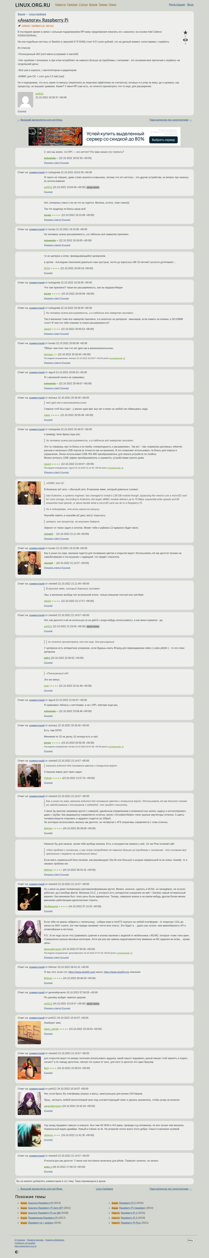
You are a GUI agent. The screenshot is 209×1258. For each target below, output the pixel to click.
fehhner (48, 828)
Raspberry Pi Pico (131, 1222)
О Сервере (20, 1240)
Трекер (103, 4)
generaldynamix (53, 949)
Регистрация (177, 4)
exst (46, 685)
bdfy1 (47, 658)
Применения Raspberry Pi (43, 1218)
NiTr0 (47, 268)
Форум (93, 4)
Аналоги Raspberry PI (40, 1203)
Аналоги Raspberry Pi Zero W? (45, 1208)
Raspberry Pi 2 (129, 1213)
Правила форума (35, 1240)
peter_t (48, 1167)
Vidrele (48, 778)
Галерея (72, 4)
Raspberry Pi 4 (129, 1218)
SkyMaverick (51, 906)
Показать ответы (53, 220)
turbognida (50, 158)
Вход (190, 4)
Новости (60, 4)
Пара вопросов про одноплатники (169, 120)
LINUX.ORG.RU (32, 5)
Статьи (83, 4)
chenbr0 (48, 534)
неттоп (49, 25)
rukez (47, 415)
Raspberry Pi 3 (127, 1203)
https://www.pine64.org (116, 972)
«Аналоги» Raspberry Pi (43, 20)
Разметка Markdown (54, 1240)
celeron (26, 25)
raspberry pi (37, 25)
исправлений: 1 (117, 358)
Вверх (190, 1240)
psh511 (40, 93)
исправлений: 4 (115, 468)
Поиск (112, 4)
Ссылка (22, 111)
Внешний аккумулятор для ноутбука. (41, 120)
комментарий (37, 172)
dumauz (48, 354)
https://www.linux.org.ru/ (25, 1246)
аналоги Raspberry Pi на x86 (44, 1213)
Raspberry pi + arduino (40, 1222)
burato (47, 215)
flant (46, 1068)
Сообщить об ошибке (25, 1243)
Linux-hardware (37, 14)
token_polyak (51, 1029)
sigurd (47, 329)
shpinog (48, 1135)
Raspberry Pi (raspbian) (132, 1208)
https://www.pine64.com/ (82, 972)
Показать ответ (52, 163)
